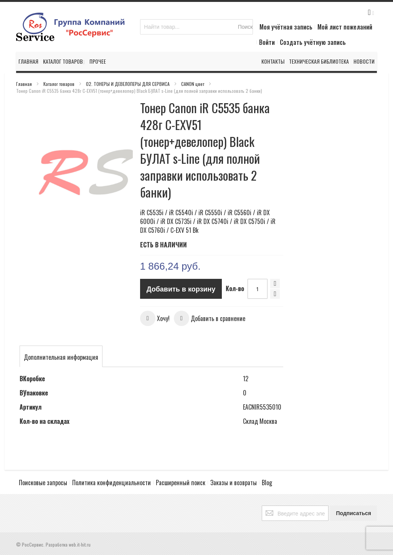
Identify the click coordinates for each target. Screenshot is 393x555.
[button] (155, 318)
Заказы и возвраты (233, 482)
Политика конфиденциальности (111, 482)
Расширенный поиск (180, 482)
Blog (267, 482)
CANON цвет (193, 84)
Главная (24, 84)
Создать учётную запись (313, 42)
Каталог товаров (59, 84)
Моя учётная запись (285, 26)
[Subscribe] (353, 513)
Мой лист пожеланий (344, 26)
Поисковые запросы (43, 482)
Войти (267, 42)
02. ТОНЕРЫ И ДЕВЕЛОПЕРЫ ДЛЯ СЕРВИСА (128, 84)
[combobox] (196, 27)
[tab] (61, 357)
